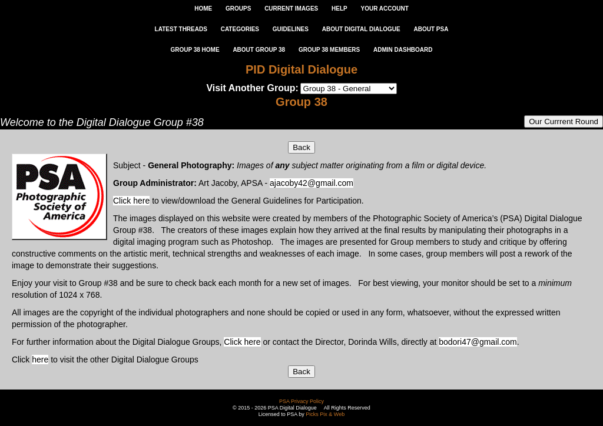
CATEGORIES (240, 29)
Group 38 (301, 101)
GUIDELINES (291, 29)
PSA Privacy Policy (301, 401)
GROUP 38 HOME (194, 49)
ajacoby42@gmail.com (311, 183)
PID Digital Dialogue (301, 69)
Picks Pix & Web (325, 414)
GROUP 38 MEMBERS (329, 49)
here (40, 359)
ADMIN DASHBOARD (403, 49)
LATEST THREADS (181, 29)
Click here (131, 200)
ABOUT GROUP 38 (259, 49)
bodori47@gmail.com (478, 342)
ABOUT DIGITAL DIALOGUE (361, 29)
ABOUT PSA (430, 29)
